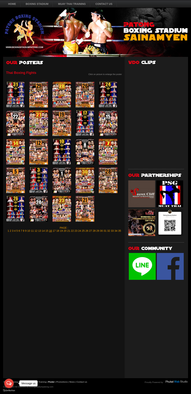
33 (112, 230)
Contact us (82, 382)
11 (32, 230)
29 (97, 230)
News (72, 382)
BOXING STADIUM (37, 3)
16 (50, 230)
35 (119, 230)
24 (79, 230)
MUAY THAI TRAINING (72, 3)
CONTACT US (103, 3)
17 (54, 230)
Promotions (62, 382)
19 (61, 230)
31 (105, 230)
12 (36, 230)
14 (43, 230)
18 (57, 230)
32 (108, 230)
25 (83, 230)
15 (46, 230)
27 (90, 230)
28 (94, 230)
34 (115, 230)
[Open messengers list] (9, 383)
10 (28, 230)
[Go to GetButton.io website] (9, 390)
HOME (12, 3)
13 (39, 230)
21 (68, 230)
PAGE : (64, 227)
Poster (51, 382)
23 (75, 230)
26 (86, 230)
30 (101, 230)
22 (72, 230)
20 (65, 230)
